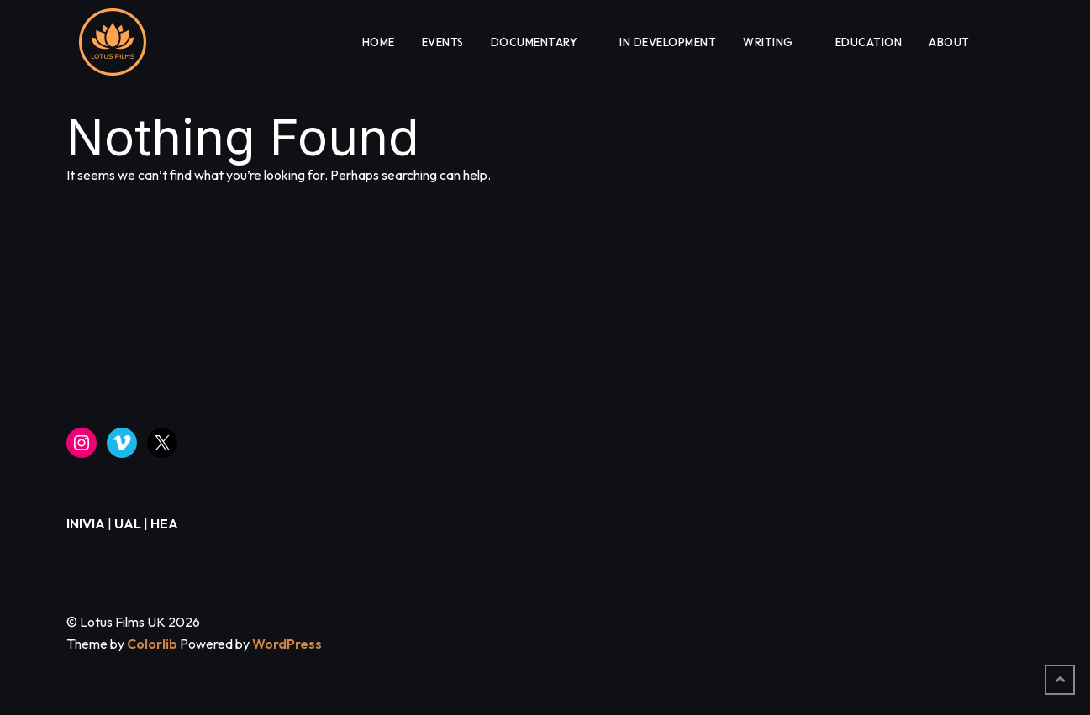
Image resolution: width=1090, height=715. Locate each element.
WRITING (768, 42)
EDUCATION (869, 42)
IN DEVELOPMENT (667, 42)
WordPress (287, 643)
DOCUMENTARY (534, 42)
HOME (378, 42)
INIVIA (85, 523)
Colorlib (152, 643)
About (949, 42)
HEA (164, 523)
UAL (127, 523)
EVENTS (443, 42)
